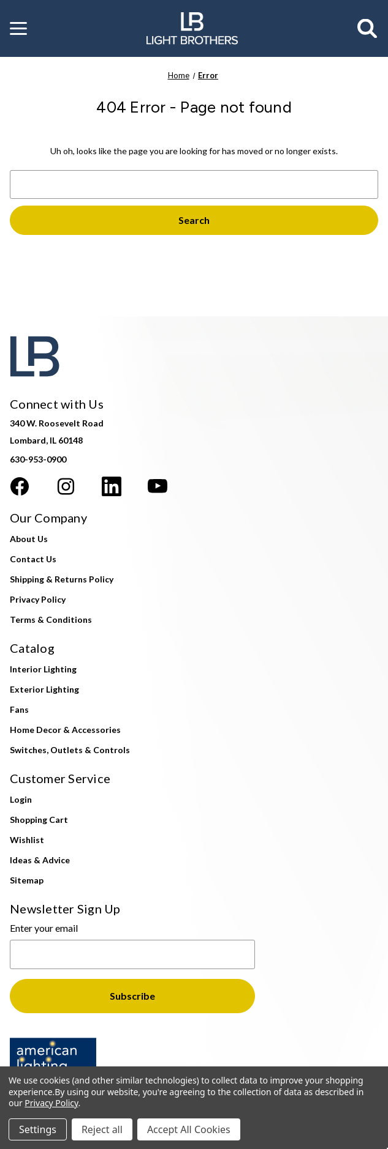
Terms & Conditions (51, 619)
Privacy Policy (38, 599)
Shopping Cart (39, 819)
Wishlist (27, 840)
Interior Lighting (43, 669)
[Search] (367, 29)
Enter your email (44, 928)
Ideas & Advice (40, 860)
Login (21, 799)
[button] (18, 29)
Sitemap (27, 880)
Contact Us (33, 559)
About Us (29, 539)
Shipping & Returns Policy (61, 579)
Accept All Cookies (188, 1129)
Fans (19, 709)
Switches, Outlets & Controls (70, 750)
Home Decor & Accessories (65, 729)
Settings (37, 1129)
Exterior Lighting (44, 689)
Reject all (102, 1129)
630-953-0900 (38, 459)
